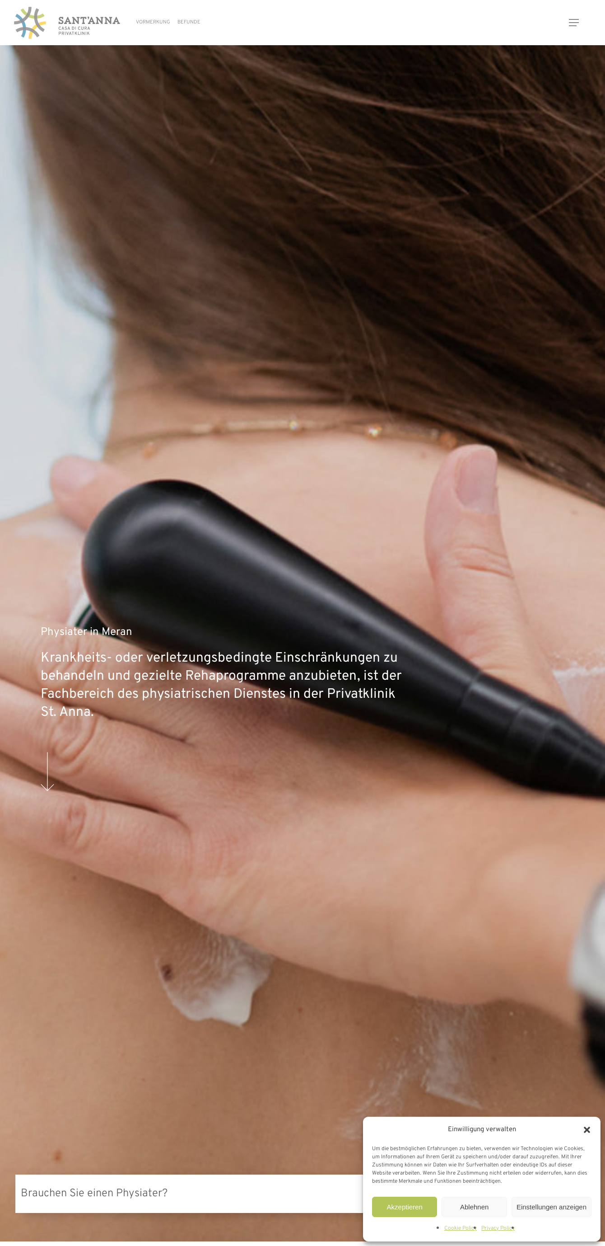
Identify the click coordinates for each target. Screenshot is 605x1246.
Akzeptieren (405, 1207)
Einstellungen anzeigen (551, 1207)
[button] (586, 1129)
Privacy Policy (498, 1228)
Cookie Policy (460, 1228)
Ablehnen (474, 1207)
